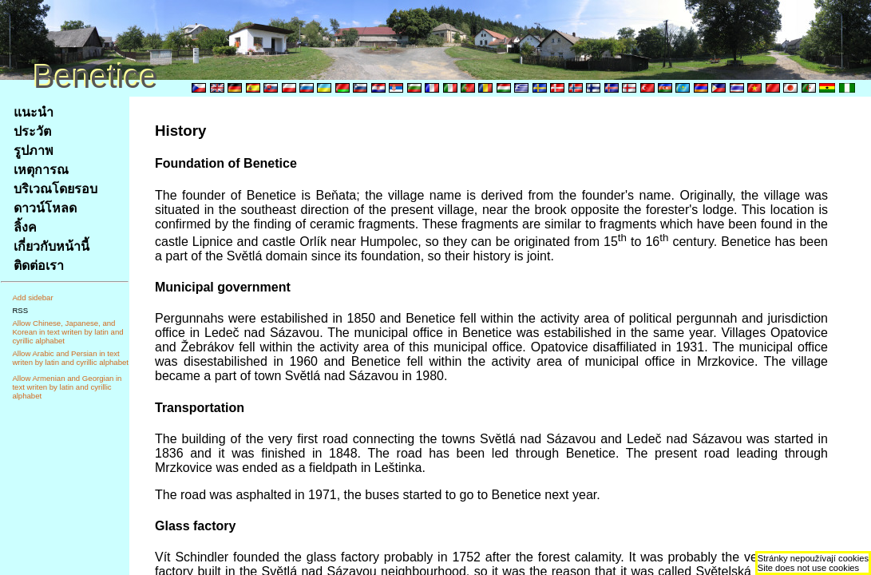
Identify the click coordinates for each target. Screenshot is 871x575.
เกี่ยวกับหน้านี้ (51, 246)
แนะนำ (33, 112)
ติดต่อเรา (39, 265)
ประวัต (32, 131)
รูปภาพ (33, 150)
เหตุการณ (41, 169)
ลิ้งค (25, 227)
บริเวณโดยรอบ (55, 189)
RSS (20, 310)
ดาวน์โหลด (45, 208)
